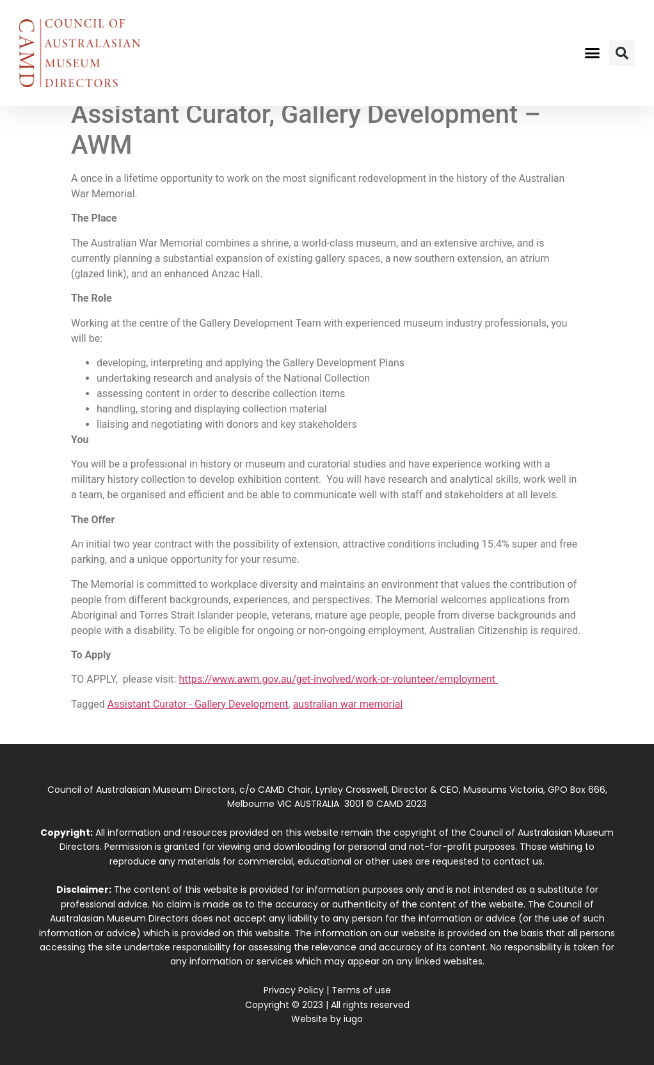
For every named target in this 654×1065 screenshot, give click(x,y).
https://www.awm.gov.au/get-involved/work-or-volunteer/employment (338, 679)
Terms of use (361, 990)
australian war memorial (348, 704)
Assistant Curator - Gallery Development (198, 704)
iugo (353, 1018)
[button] (592, 53)
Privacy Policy (294, 990)
